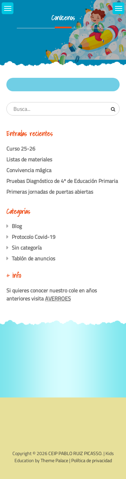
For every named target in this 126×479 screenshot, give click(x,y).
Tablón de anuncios (33, 258)
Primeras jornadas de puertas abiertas (49, 192)
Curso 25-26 (20, 149)
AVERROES (58, 298)
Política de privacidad (91, 460)
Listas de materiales (29, 159)
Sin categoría (27, 248)
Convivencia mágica (28, 170)
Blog (17, 226)
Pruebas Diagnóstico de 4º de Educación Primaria (62, 181)
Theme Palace (54, 460)
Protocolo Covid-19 (33, 237)
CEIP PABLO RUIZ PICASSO (74, 453)
